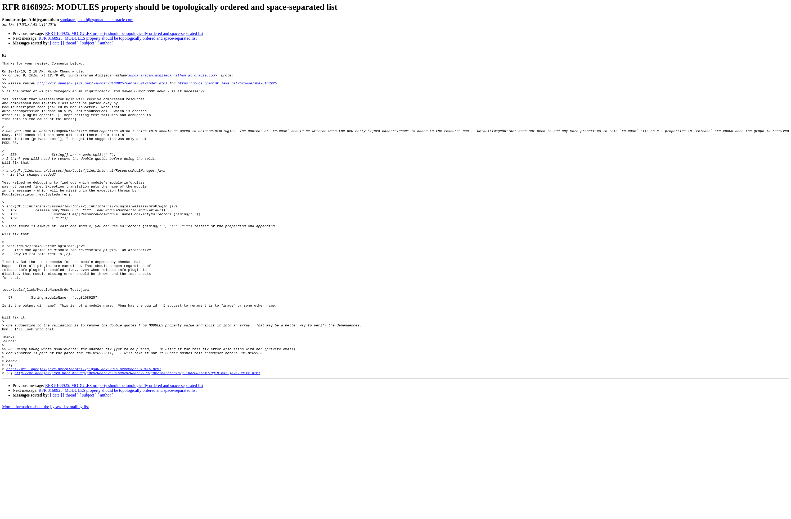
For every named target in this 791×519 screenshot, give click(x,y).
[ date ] (56, 43)
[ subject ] (88, 43)
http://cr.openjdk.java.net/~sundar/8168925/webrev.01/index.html (102, 89)
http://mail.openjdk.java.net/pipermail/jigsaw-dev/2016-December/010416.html (83, 432)
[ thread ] (71, 43)
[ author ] (106, 43)
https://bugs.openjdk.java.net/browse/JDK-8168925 (227, 89)
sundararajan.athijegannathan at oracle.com (96, 19)
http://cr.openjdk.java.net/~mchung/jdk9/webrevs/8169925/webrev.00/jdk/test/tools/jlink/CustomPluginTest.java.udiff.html (137, 437)
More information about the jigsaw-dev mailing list (45, 471)
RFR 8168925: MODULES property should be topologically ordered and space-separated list (124, 33)
